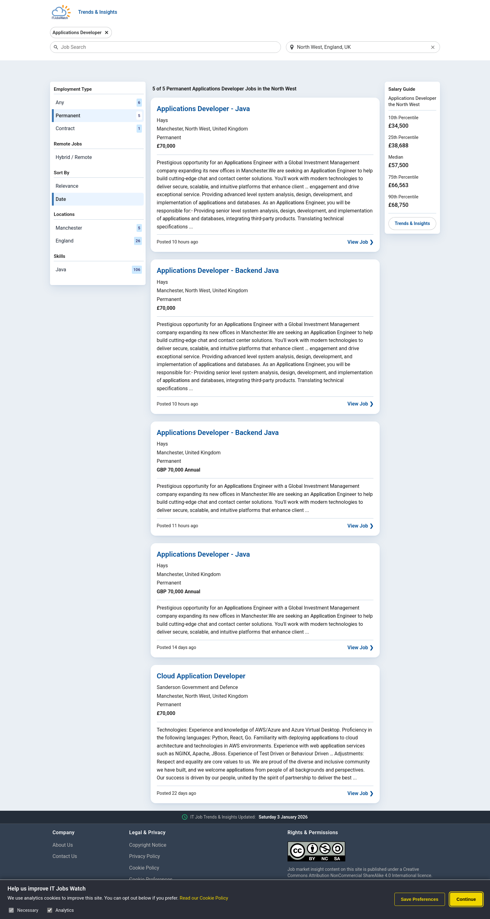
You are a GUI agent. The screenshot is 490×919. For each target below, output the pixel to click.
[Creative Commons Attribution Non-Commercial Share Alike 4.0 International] (363, 832)
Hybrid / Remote (74, 141)
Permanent (99, 99)
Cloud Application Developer (201, 660)
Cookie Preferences (150, 863)
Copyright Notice (147, 829)
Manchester (99, 212)
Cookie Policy (144, 852)
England (99, 225)
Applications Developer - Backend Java (218, 254)
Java (99, 253)
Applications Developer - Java (203, 93)
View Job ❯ (360, 226)
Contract (99, 113)
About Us (62, 829)
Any (99, 86)
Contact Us (64, 840)
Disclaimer (140, 875)
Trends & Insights (97, 12)
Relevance (67, 170)
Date (61, 183)
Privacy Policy (144, 840)
